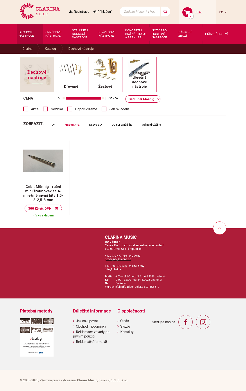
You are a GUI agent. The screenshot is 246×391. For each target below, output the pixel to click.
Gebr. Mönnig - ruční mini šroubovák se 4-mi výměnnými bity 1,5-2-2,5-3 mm (43, 193)
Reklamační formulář (91, 342)
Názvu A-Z (72, 124)
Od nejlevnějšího (122, 124)
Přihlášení (104, 12)
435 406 (113, 98)
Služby (125, 326)
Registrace (81, 12)
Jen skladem (119, 109)
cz (221, 12)
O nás (124, 321)
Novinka (57, 109)
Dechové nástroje (81, 49)
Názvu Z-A (95, 124)
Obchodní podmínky (91, 326)
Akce (35, 109)
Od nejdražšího (151, 124)
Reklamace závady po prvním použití (91, 334)
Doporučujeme (86, 109)
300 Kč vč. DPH (39, 209)
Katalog (50, 49)
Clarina (27, 49)
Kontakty (127, 332)
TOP (52, 124)
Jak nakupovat (87, 321)
